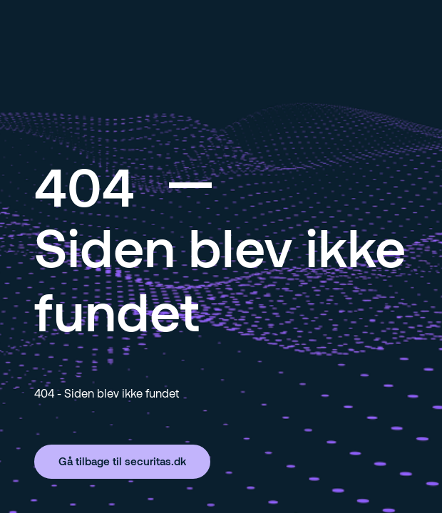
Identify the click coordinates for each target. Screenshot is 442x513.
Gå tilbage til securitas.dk (122, 461)
